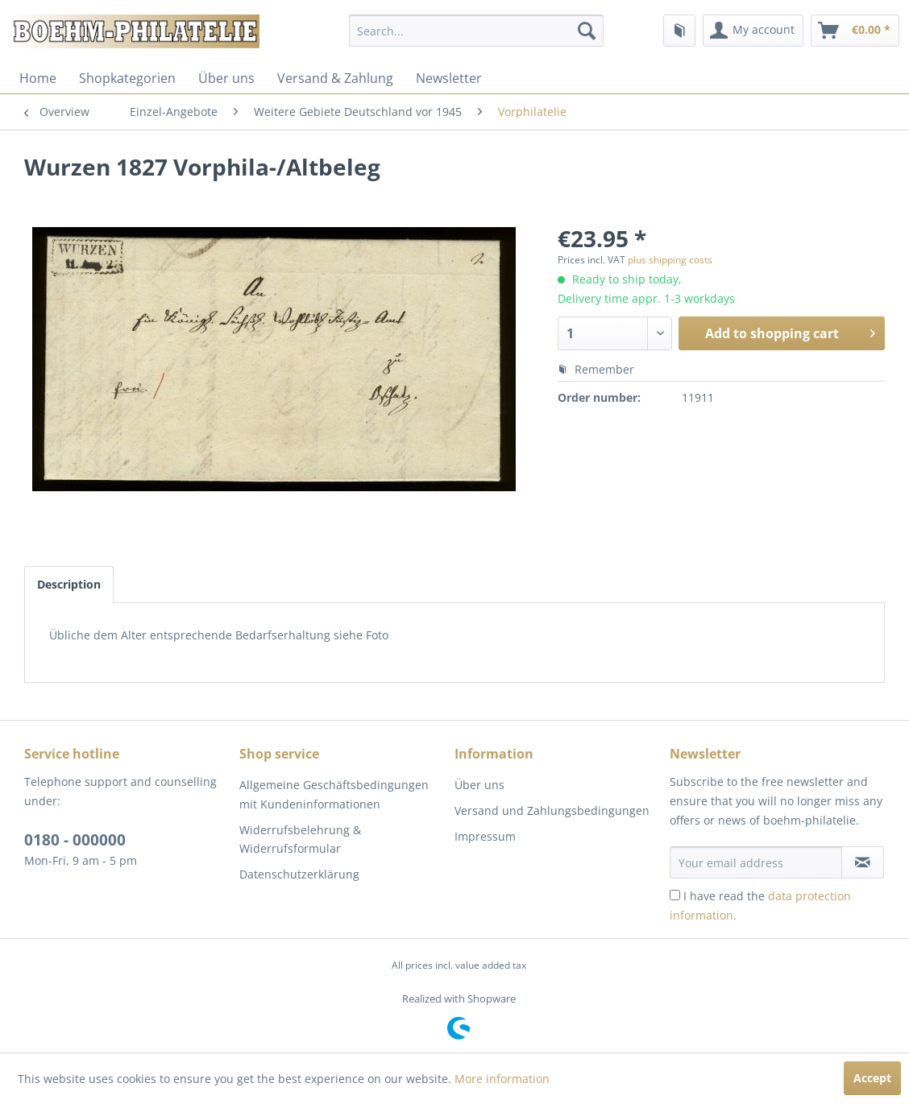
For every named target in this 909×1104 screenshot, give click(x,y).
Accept (872, 1077)
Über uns (226, 78)
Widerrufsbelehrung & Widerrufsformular (300, 839)
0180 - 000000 (75, 839)
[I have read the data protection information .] (675, 895)
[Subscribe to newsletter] (862, 862)
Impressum (485, 836)
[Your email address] (756, 862)
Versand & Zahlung (335, 78)
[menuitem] (476, 30)
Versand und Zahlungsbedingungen (552, 810)
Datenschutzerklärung (299, 874)
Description (69, 584)
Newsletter (449, 78)
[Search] (587, 30)
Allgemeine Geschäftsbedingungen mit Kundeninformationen (334, 794)
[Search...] (476, 30)
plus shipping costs (670, 260)
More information (502, 1078)
